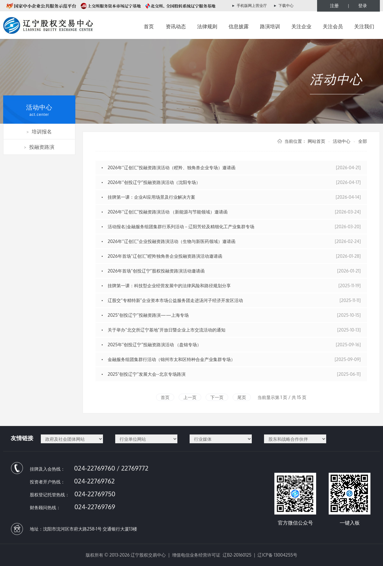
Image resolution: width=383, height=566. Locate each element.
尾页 (241, 397)
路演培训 (270, 26)
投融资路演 (39, 147)
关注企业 (301, 26)
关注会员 (333, 26)
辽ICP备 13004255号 (277, 555)
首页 (149, 26)
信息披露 (239, 26)
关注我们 (364, 26)
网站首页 (316, 141)
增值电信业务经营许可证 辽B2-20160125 (211, 555)
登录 (362, 5)
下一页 (217, 397)
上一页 (190, 397)
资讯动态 (176, 26)
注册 (334, 5)
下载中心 (286, 5)
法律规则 (207, 26)
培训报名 (39, 131)
